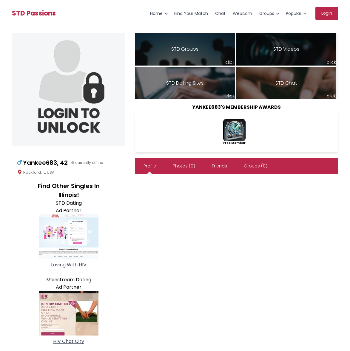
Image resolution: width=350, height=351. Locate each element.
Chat (220, 13)
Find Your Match (191, 13)
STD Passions (34, 13)
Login (326, 13)
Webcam (242, 13)
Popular (293, 13)
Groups (266, 13)
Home (156, 13)
